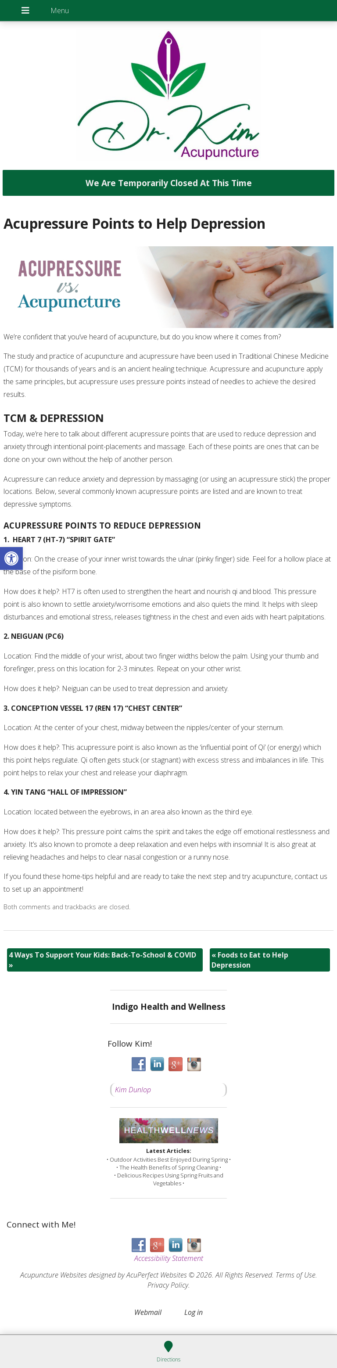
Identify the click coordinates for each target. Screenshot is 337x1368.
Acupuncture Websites (53, 1275)
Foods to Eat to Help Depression (250, 959)
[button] (11, 558)
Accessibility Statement (168, 1258)
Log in (193, 1312)
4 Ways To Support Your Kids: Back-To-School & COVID (102, 959)
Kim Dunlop (133, 1089)
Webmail (147, 1312)
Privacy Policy (167, 1285)
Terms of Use (295, 1275)
